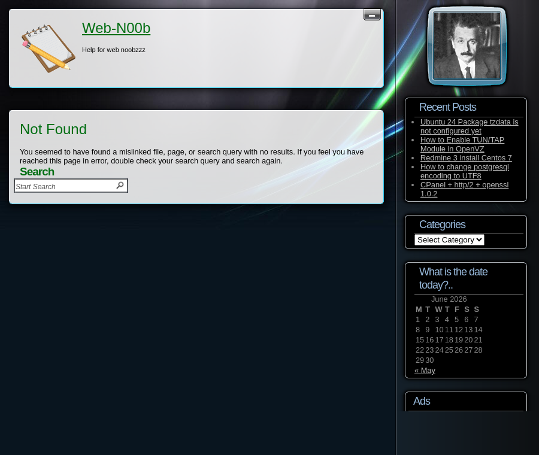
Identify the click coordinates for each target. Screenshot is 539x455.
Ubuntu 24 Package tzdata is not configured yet (469, 126)
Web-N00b (116, 28)
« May (424, 370)
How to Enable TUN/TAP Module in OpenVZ (462, 144)
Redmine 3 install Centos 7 (466, 157)
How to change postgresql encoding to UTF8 (464, 171)
